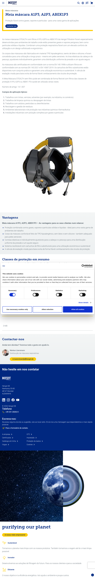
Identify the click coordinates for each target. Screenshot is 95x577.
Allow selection (47, 309)
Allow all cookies (77, 309)
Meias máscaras (11, 11)
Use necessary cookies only (17, 309)
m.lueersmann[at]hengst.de (22, 359)
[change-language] (83, 3)
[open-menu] (3, 3)
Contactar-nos (11, 26)
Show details (83, 302)
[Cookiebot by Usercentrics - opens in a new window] (83, 266)
